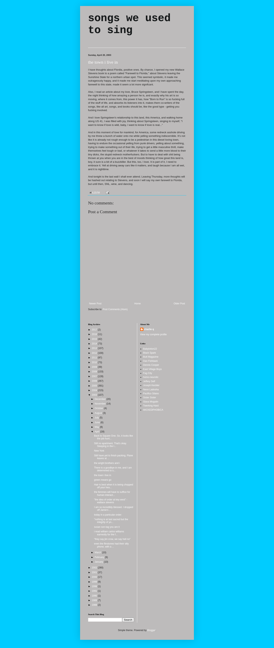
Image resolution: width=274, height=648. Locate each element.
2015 (95, 339)
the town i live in (103, 62)
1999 (95, 581)
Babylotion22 (150, 348)
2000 (95, 577)
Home (137, 303)
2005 (95, 385)
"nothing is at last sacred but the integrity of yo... (111, 521)
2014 (95, 343)
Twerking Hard (151, 405)
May (97, 427)
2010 (95, 362)
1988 (95, 605)
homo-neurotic (151, 377)
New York (99, 450)
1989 (95, 600)
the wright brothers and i (107, 463)
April (97, 431)
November (100, 403)
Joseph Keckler (151, 385)
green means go (102, 479)
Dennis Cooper (151, 365)
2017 (95, 329)
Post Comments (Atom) (115, 309)
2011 (95, 357)
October (99, 408)
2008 (95, 371)
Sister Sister (149, 397)
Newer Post (95, 303)
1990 (95, 595)
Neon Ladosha (151, 389)
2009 (95, 367)
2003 (95, 395)
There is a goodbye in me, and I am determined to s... (113, 469)
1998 (95, 586)
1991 (95, 591)
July (97, 417)
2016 (95, 334)
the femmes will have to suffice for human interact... (112, 493)
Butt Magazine (151, 356)
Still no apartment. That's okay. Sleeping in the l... (110, 445)
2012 (95, 353)
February (100, 557)
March (98, 552)
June (97, 422)
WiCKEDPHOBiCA (153, 409)
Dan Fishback (150, 361)
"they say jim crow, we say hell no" (112, 539)
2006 (95, 381)
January (99, 561)
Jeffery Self (149, 381)
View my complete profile (153, 334)
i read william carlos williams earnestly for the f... (109, 533)
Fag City (147, 373)
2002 (95, 567)
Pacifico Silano (151, 393)
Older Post (179, 303)
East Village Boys (152, 369)
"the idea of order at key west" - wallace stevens (110, 501)
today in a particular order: (108, 514)
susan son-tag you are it (107, 527)
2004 (95, 390)
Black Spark (149, 352)
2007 (95, 376)
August (99, 413)
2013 (95, 348)
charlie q (149, 329)
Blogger (151, 630)
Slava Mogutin (150, 401)
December (100, 399)
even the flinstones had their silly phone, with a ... (111, 545)
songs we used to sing (129, 24)
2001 (95, 572)
